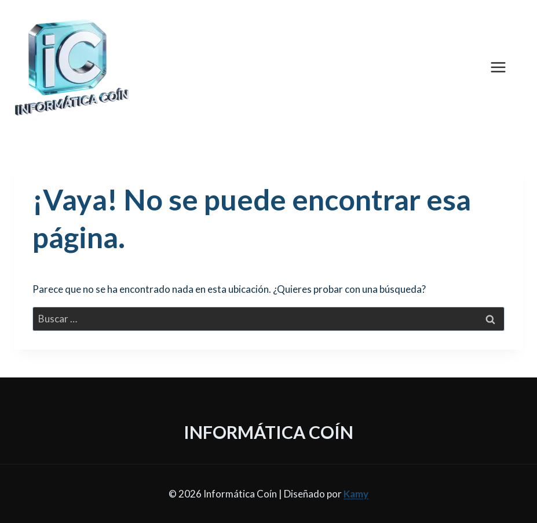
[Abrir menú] (504, 67)
